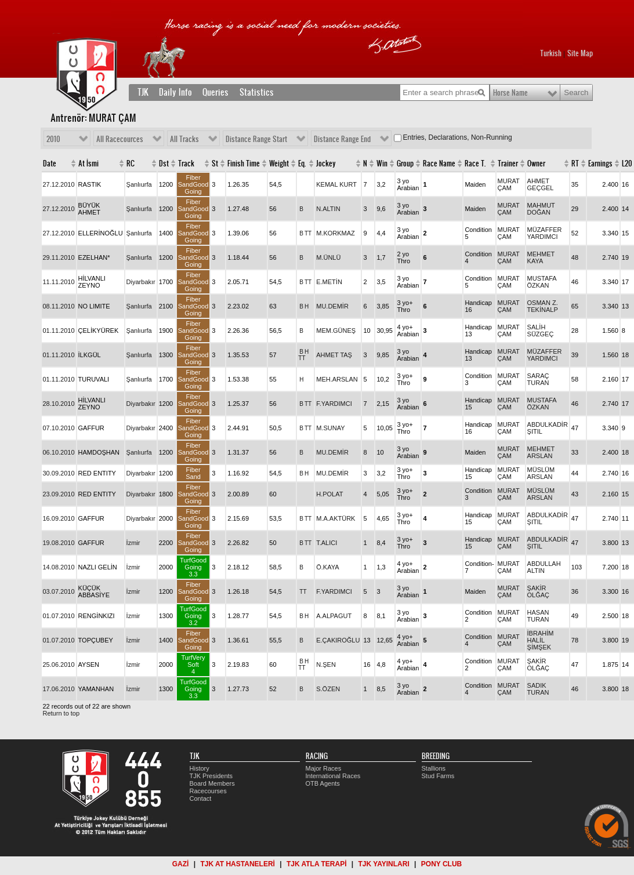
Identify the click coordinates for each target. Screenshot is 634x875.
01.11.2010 (59, 330)
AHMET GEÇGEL (540, 184)
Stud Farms (438, 775)
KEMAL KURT (336, 184)
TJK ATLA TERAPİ (317, 864)
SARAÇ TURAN (538, 379)
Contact (201, 798)
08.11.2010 (59, 306)
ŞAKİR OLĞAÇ (538, 591)
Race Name (439, 163)
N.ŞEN (326, 664)
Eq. (302, 163)
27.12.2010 (59, 184)
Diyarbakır (140, 281)
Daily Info (175, 92)
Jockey (326, 163)
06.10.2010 (59, 452)
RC (130, 163)
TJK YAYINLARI (384, 864)
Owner (536, 163)
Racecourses (208, 790)
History (199, 768)
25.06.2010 (59, 664)
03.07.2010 (59, 591)
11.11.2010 (59, 281)
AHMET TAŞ (334, 354)
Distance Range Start (256, 139)
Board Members (212, 783)
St (215, 163)
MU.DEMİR (332, 306)
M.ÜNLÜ (328, 257)
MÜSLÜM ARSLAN (541, 473)
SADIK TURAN (538, 689)
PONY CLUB (441, 864)
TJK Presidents (211, 775)
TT (308, 233)
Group (405, 163)
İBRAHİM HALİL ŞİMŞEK (540, 640)
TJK (142, 92)
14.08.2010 (59, 567)
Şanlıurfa (139, 184)
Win (381, 163)
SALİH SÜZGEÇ (540, 330)
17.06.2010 (59, 688)
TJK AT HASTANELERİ (237, 864)
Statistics (257, 92)
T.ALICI (326, 542)
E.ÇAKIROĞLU (338, 640)
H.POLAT (329, 494)
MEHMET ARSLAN (541, 452)
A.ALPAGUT (334, 615)
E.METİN (329, 281)
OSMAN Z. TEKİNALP (542, 306)
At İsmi (88, 163)
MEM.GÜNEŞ (336, 330)
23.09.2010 (59, 494)
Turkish (550, 53)
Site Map (580, 53)
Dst (164, 163)
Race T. (475, 163)
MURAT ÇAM (509, 184)
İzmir (133, 542)
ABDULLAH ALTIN (544, 567)
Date (49, 163)
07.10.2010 (59, 427)
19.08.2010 (59, 542)
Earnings (600, 163)
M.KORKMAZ (335, 233)
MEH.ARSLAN (337, 379)
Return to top (61, 713)
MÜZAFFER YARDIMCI (544, 233)
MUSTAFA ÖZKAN (542, 282)
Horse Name (510, 93)
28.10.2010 (59, 403)
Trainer (508, 163)
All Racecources (119, 139)
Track (186, 163)
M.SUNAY (330, 427)
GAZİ (180, 864)
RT (575, 163)
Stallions (434, 768)
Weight (279, 163)
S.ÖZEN (328, 688)
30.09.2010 (59, 473)
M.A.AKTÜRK (335, 518)
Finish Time (243, 163)
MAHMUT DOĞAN (541, 209)
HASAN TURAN (538, 616)
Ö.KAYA (327, 567)
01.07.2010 (59, 615)
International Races (333, 775)
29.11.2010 (59, 257)
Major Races (324, 768)
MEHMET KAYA (541, 257)
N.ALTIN (328, 208)
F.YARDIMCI (334, 403)
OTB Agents (323, 783)
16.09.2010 (59, 518)
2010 (53, 139)
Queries (215, 92)
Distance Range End (342, 139)
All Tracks (184, 139)
